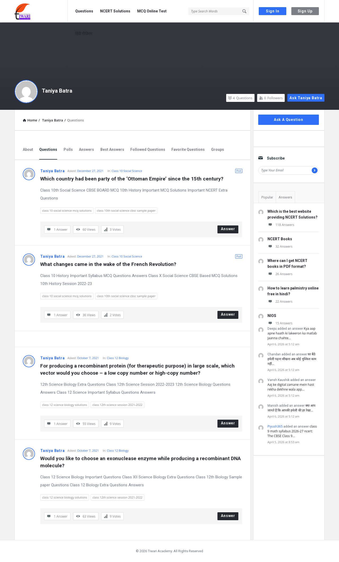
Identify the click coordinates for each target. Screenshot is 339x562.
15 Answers (279, 323)
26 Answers (279, 274)
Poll (238, 171)
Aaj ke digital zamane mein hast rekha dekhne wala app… (290, 387)
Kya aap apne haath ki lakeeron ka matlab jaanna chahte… (292, 333)
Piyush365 (275, 426)
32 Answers (279, 246)
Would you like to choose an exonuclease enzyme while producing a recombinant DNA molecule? (141, 462)
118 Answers (280, 225)
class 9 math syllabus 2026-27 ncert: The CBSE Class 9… (292, 431)
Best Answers (112, 149)
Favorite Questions (188, 149)
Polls (68, 149)
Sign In (272, 11)
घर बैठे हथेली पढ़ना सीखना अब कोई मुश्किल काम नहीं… (291, 359)
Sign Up (305, 11)
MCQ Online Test (152, 11)
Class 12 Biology (118, 358)
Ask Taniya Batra (305, 98)
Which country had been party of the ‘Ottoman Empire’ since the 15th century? (131, 179)
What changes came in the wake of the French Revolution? (108, 264)
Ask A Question (288, 119)
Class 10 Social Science (126, 171)
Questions (84, 11)
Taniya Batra (57, 91)
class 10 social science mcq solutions (67, 210)
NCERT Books (279, 239)
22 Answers (279, 301)
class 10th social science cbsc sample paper (126, 210)
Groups (217, 149)
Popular (267, 197)
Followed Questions (147, 149)
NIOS (271, 316)
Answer (228, 229)
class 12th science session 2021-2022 (117, 405)
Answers (86, 149)
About (28, 149)
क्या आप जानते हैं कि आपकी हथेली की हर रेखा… (291, 408)
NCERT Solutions (115, 11)
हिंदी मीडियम (83, 33)
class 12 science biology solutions (64, 405)
